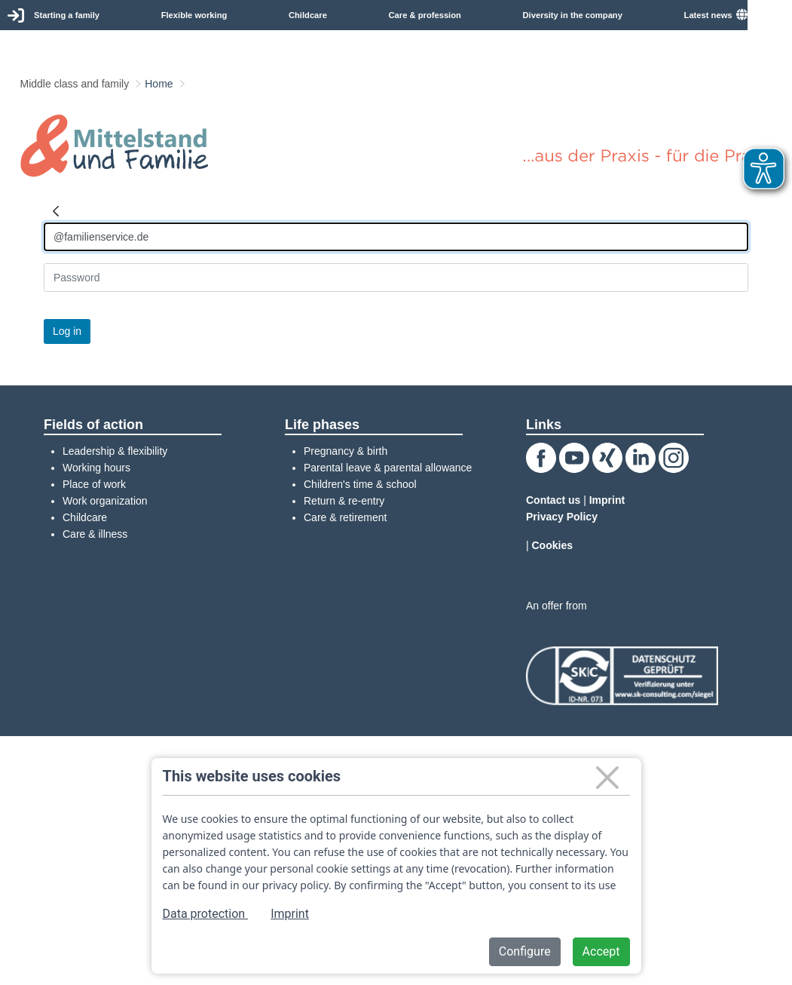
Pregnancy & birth (345, 451)
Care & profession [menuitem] (425, 15)
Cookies (552, 545)
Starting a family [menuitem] (66, 15)
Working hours (96, 468)
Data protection (206, 914)
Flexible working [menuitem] (194, 15)
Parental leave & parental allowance (388, 468)
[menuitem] (764, 15)
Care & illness (95, 534)
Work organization (105, 501)
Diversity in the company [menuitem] (572, 15)
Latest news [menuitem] (708, 15)
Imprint (607, 500)
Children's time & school (360, 484)
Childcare (85, 517)
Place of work (94, 484)
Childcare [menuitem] (308, 15)
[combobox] (770, 15)
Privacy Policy (562, 517)
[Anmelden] (396, 236)
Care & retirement (345, 517)
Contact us (553, 500)
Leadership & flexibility (115, 451)
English (769, 14)
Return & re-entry (344, 501)
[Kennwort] (396, 277)
